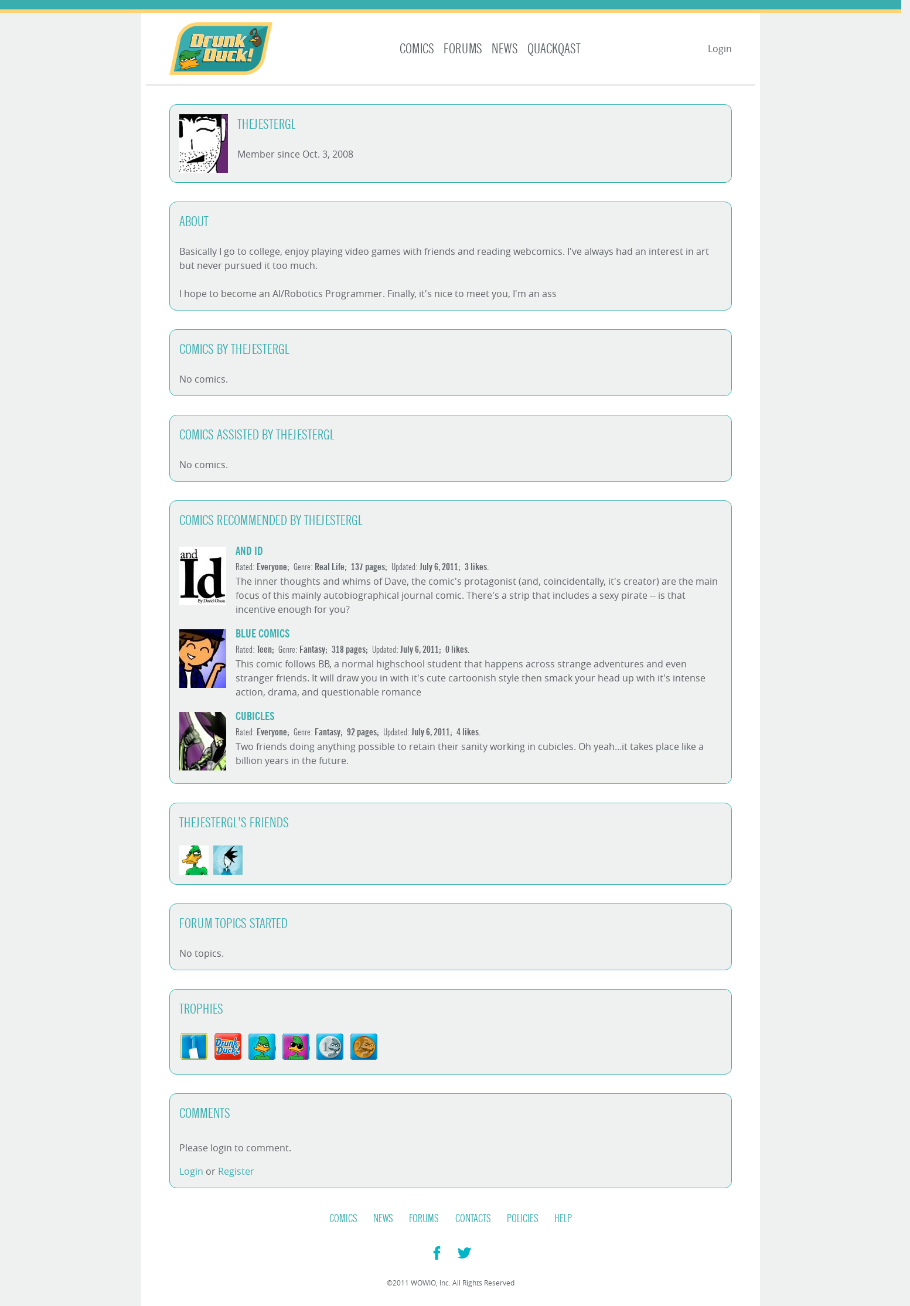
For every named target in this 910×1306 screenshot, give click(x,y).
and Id (249, 551)
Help (563, 1218)
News (505, 48)
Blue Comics (263, 633)
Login (720, 48)
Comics (417, 48)
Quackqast (554, 48)
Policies (522, 1218)
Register (236, 1171)
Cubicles (255, 716)
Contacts (473, 1218)
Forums (463, 48)
